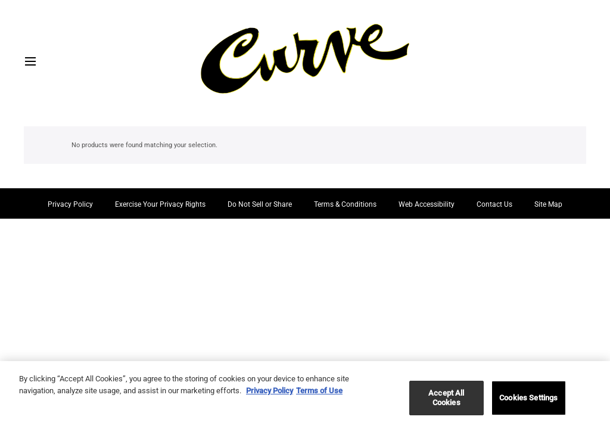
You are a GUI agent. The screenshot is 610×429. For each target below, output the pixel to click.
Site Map (548, 204)
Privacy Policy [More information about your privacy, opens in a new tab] (269, 393)
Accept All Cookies (446, 401)
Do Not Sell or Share (260, 204)
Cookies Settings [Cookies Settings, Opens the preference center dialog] (528, 401)
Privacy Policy (70, 204)
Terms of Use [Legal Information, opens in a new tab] (319, 393)
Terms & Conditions (345, 204)
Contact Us (494, 204)
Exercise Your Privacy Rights (160, 204)
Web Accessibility (427, 204)
